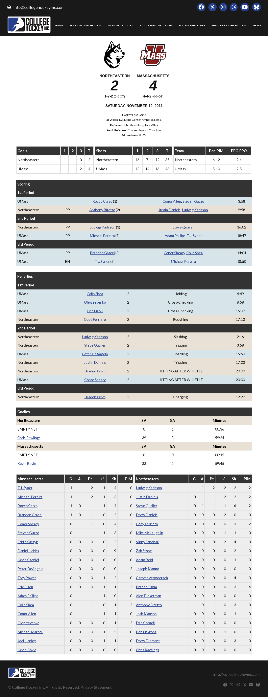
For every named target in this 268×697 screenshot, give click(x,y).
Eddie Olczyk (28, 542)
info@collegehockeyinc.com (39, 7)
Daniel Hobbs (28, 550)
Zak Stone (144, 550)
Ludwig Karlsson (195, 210)
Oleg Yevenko (95, 302)
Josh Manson (146, 613)
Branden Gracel (102, 253)
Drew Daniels (146, 515)
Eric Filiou (95, 311)
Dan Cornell (145, 622)
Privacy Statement (96, 687)
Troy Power (27, 577)
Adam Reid (144, 560)
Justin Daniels (169, 210)
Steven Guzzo (193, 201)
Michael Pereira (102, 235)
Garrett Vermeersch (152, 577)
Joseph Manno (147, 568)
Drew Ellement (148, 640)
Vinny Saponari (147, 542)
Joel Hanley (27, 640)
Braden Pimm (94, 371)
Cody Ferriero (95, 319)
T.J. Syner (194, 235)
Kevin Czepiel (28, 560)
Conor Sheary (174, 253)
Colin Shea (194, 253)
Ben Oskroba (146, 632)
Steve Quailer (183, 227)
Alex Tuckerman (148, 595)
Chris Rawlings (29, 437)
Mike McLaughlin (149, 532)
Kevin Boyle (26, 463)
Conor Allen (172, 201)
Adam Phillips (175, 235)
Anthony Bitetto (102, 210)
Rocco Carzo (102, 201)
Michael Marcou (30, 632)
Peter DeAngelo (95, 354)
